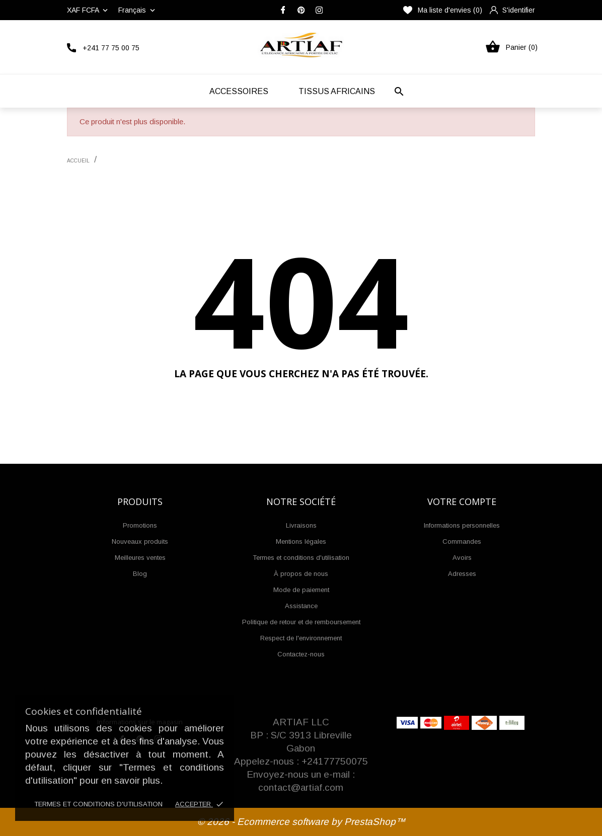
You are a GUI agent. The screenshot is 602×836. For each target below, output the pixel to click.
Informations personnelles (462, 525)
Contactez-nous (301, 654)
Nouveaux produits (140, 541)
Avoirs (462, 557)
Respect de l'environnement (301, 638)
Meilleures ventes (140, 557)
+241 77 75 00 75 (111, 48)
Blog (140, 573)
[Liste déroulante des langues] (137, 10)
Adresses (462, 573)
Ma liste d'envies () (442, 10)
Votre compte (461, 501)
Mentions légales (301, 541)
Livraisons (301, 525)
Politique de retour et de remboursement (301, 622)
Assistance (301, 606)
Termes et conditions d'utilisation (98, 804)
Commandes (461, 541)
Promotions (140, 525)
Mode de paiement (301, 590)
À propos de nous (301, 573)
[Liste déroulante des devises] (88, 10)
